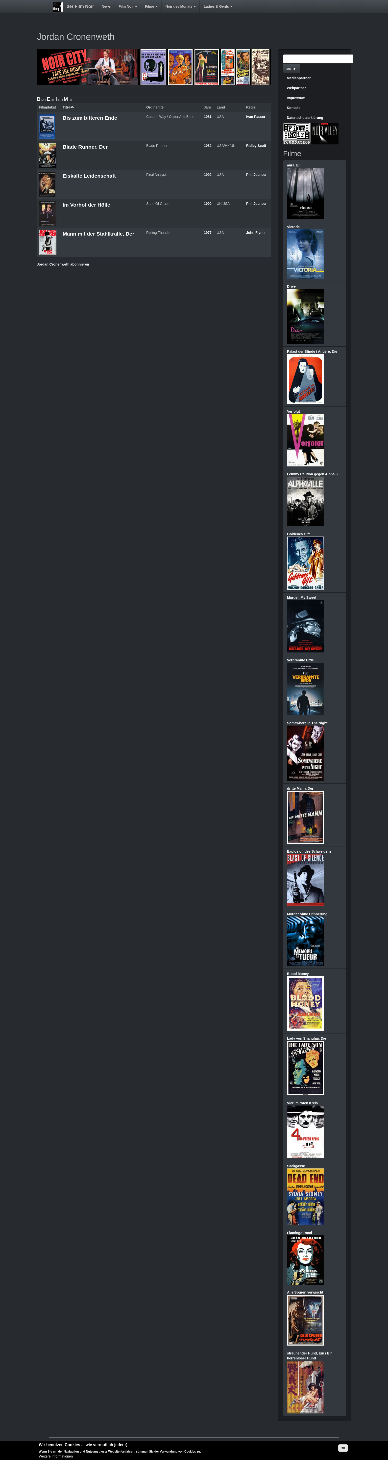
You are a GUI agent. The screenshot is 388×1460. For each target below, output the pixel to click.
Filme (151, 6)
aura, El (293, 165)
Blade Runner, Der (85, 147)
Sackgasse (296, 1166)
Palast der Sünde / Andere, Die (312, 351)
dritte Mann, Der (300, 788)
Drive (291, 286)
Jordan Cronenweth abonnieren (63, 264)
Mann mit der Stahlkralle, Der (98, 234)
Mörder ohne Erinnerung (307, 914)
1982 (208, 146)
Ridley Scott (256, 146)
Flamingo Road (299, 1233)
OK (343, 1448)
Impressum (296, 98)
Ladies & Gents (218, 6)
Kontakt (293, 108)
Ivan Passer (256, 117)
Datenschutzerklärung (305, 118)
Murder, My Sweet (301, 597)
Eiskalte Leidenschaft (89, 176)
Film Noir (128, 6)
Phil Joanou (256, 175)
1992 (208, 175)
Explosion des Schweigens (309, 851)
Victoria (293, 227)
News (106, 6)
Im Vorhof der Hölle (86, 205)
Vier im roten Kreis (302, 1103)
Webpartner (296, 88)
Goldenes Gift (298, 534)
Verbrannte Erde (300, 660)
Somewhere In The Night (307, 723)
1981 (208, 117)
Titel (68, 107)
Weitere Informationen (56, 1457)
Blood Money (298, 974)
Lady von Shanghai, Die (306, 1038)
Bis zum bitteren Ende (90, 118)
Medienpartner (299, 78)
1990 (208, 204)
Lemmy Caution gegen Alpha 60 (313, 474)
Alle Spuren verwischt (305, 1292)
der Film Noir (80, 6)
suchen (291, 68)
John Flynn (255, 233)
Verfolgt (293, 411)
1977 (208, 233)
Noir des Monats (181, 6)
